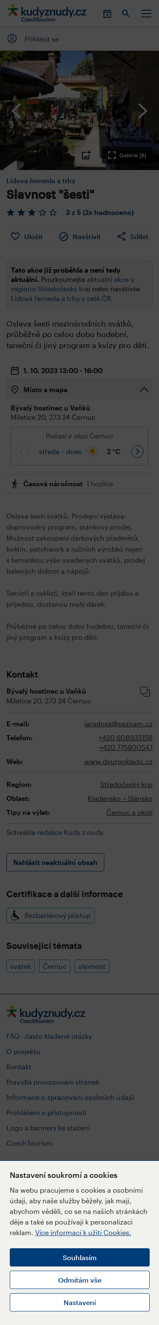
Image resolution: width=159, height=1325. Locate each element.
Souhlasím (80, 1257)
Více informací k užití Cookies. (83, 1232)
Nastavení (80, 1302)
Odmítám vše (79, 1280)
